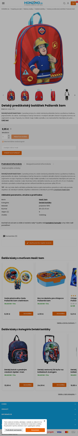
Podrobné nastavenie (14, 430)
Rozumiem (35, 430)
